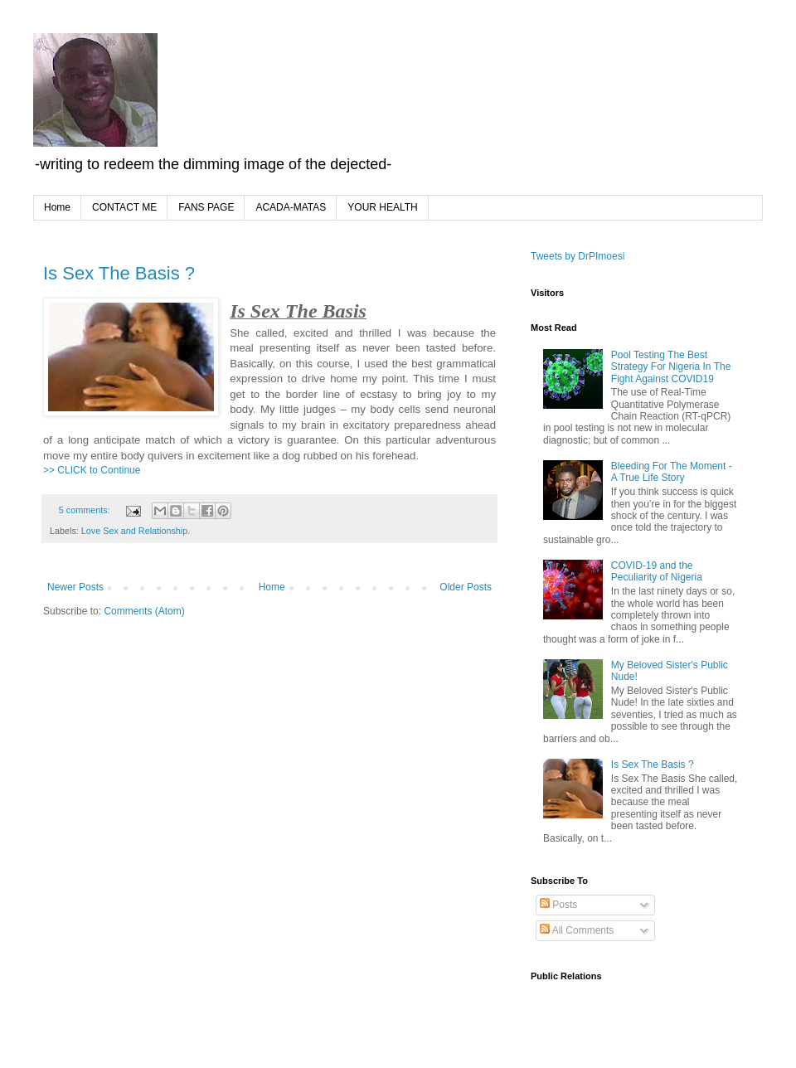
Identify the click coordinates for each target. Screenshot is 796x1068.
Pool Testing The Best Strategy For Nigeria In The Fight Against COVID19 (671, 367)
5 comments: (86, 510)
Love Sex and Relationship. (135, 531)
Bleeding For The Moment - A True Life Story (671, 471)
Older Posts (465, 587)
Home (57, 207)
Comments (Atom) (144, 611)
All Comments (577, 930)
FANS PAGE (206, 207)
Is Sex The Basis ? (119, 273)
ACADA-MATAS (290, 207)
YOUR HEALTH (382, 207)
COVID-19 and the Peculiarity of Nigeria (656, 571)
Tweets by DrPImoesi (577, 256)
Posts (558, 904)
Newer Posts (75, 587)
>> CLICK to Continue (91, 470)
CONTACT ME (124, 207)
